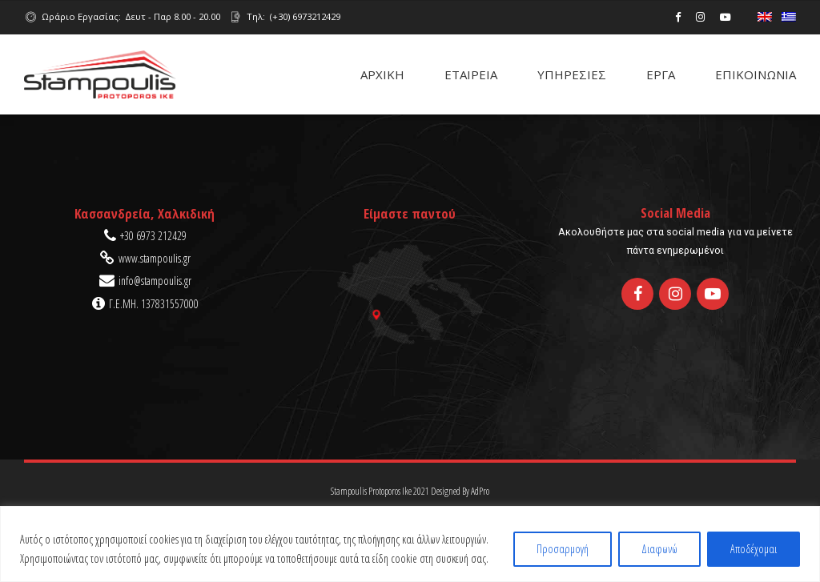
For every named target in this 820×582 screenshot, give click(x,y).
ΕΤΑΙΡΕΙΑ (470, 74)
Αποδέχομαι (753, 548)
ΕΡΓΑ (660, 74)
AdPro (480, 491)
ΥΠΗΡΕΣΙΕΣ (571, 74)
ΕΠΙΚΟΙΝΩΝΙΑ (755, 74)
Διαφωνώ (659, 548)
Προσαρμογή (563, 548)
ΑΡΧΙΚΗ (382, 74)
